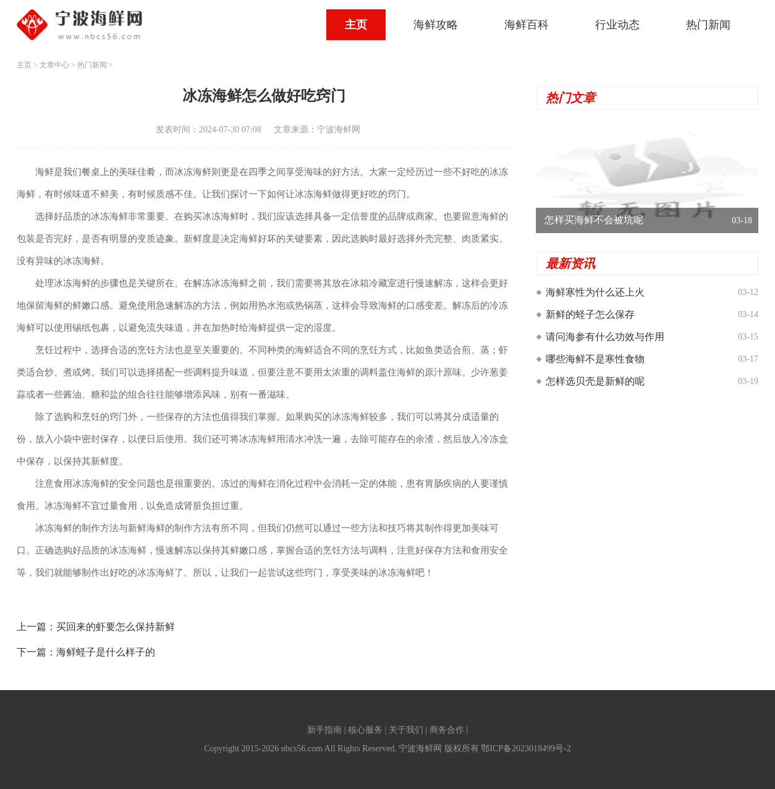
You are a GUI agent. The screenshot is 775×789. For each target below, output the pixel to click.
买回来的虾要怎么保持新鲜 (115, 626)
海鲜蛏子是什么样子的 (105, 652)
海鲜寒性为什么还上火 (595, 292)
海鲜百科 (526, 25)
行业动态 (617, 25)
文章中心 (54, 65)
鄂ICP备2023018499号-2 (525, 748)
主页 (356, 25)
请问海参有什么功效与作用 (605, 336)
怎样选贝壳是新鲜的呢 (595, 381)
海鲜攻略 (435, 25)
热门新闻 (708, 25)
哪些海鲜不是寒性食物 (595, 359)
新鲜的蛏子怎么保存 (590, 314)
